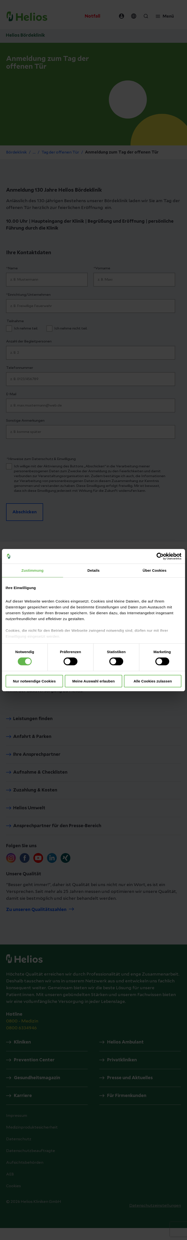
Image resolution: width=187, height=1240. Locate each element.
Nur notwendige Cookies (34, 681)
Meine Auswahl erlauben (93, 681)
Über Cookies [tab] (155, 570)
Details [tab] (93, 570)
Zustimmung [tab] (32, 570)
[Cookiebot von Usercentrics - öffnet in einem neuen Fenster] (160, 556)
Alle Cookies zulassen (152, 681)
